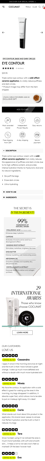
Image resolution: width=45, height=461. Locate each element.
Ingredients (10, 197)
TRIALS (28, 7)
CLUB (35, 7)
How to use (9, 192)
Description (9, 150)
